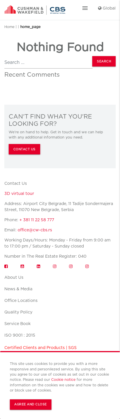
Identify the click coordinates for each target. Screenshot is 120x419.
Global (107, 8)
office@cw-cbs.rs (35, 230)
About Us (13, 277)
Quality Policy (18, 312)
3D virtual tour (19, 193)
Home (9, 27)
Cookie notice (63, 379)
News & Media (18, 289)
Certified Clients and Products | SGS (40, 347)
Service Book (17, 323)
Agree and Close (30, 404)
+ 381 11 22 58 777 (36, 219)
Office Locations (21, 300)
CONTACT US (24, 149)
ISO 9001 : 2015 (19, 335)
